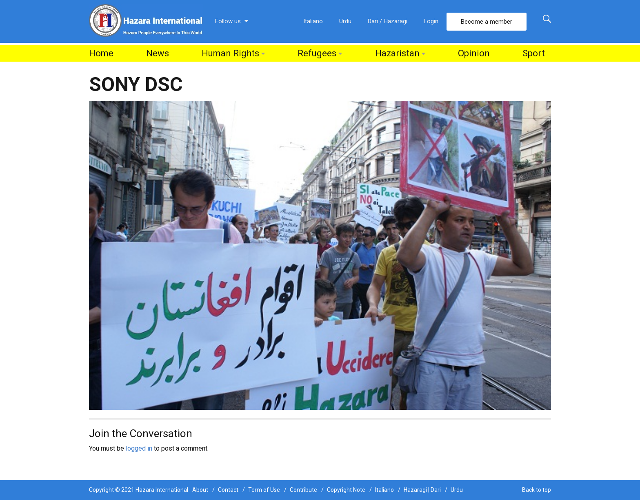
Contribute (303, 490)
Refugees (317, 53)
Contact (228, 490)
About (200, 490)
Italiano (313, 21)
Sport (533, 53)
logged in (139, 448)
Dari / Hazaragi (387, 21)
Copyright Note (346, 490)
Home (101, 53)
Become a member (486, 21)
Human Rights (230, 53)
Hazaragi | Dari (422, 490)
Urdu (345, 21)
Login (431, 21)
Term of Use (264, 490)
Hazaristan (397, 53)
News (157, 53)
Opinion (474, 53)
